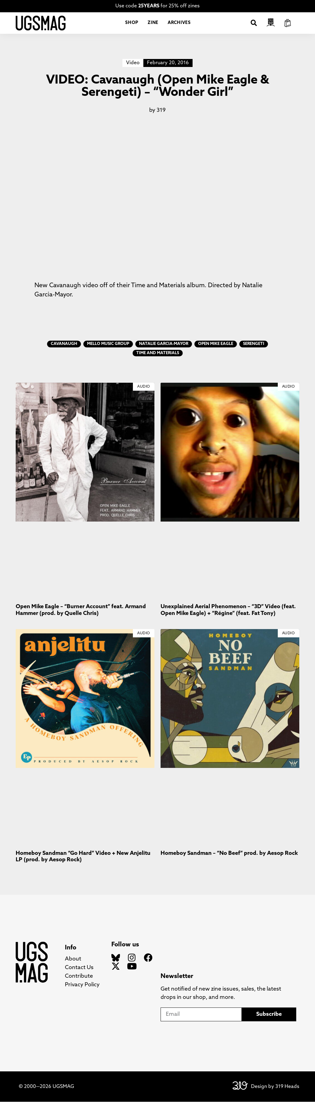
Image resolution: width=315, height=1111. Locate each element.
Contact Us (79, 977)
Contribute (79, 985)
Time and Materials (157, 362)
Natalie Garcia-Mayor (163, 353)
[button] (254, 27)
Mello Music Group (108, 353)
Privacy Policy (82, 994)
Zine (153, 27)
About (73, 968)
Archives (179, 27)
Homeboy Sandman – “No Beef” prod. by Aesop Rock (229, 863)
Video (133, 72)
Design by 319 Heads (275, 1095)
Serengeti (253, 353)
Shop (131, 27)
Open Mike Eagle (215, 353)
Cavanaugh (64, 353)
